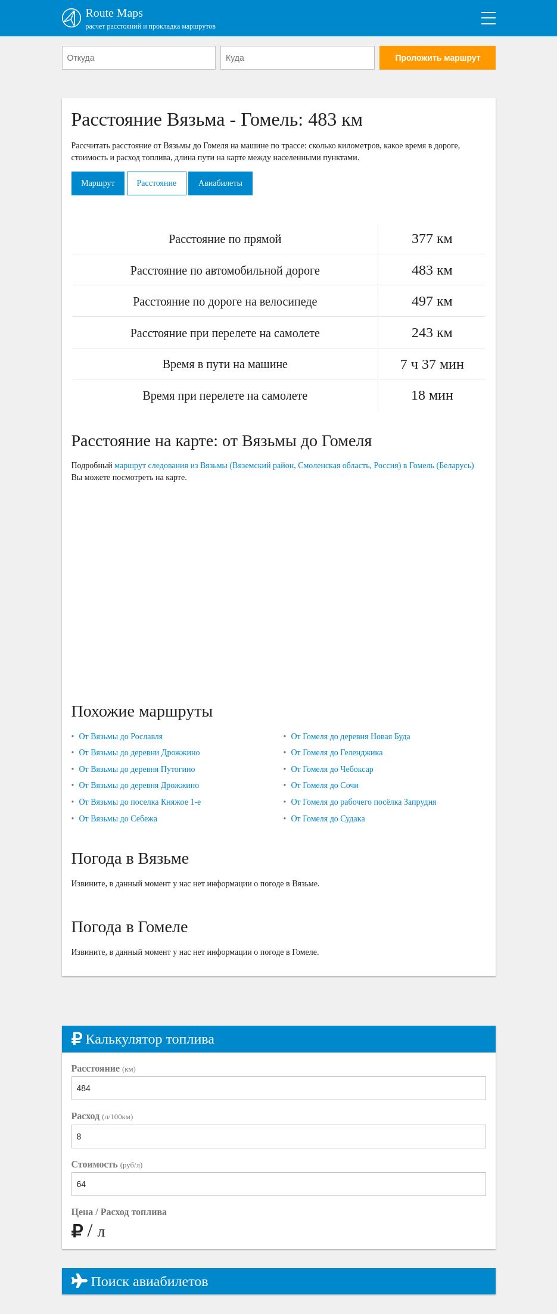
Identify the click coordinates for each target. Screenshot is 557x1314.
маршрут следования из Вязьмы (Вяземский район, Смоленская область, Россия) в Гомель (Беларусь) (294, 466)
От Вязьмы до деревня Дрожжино (139, 785)
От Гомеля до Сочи (324, 785)
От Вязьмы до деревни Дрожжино (139, 753)
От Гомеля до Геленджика (336, 753)
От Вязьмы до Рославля (121, 736)
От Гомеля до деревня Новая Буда (350, 736)
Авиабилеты (222, 183)
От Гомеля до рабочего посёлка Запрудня (363, 802)
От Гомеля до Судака (328, 818)
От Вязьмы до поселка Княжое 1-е (140, 802)
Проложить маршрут (437, 58)
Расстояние (157, 183)
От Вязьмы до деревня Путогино (137, 769)
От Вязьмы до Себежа (118, 818)
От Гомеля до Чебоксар (332, 769)
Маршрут (98, 183)
